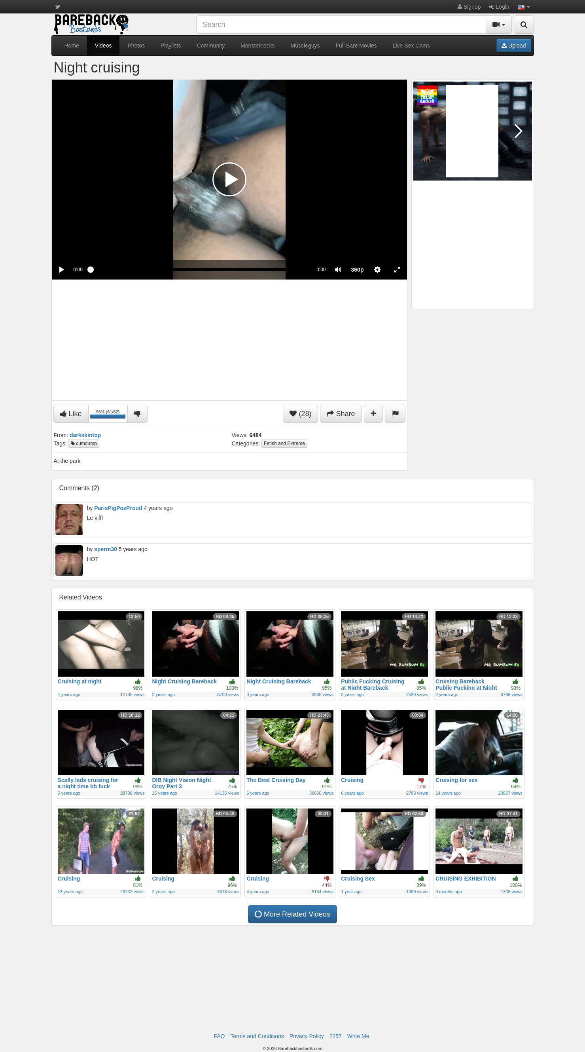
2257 (335, 1036)
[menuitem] (357, 270)
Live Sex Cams (411, 45)
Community (211, 45)
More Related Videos (292, 914)
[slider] (200, 270)
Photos (136, 45)
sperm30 (105, 549)
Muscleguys (305, 45)
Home (71, 45)
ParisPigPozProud (118, 508)
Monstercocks (257, 45)
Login (499, 7)
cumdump (84, 443)
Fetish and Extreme (284, 443)
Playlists (171, 45)
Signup (469, 7)
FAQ (219, 1036)
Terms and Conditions (257, 1036)
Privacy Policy (307, 1036)
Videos (103, 45)
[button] (524, 6)
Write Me (358, 1036)
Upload (514, 45)
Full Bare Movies (356, 45)
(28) (300, 414)
